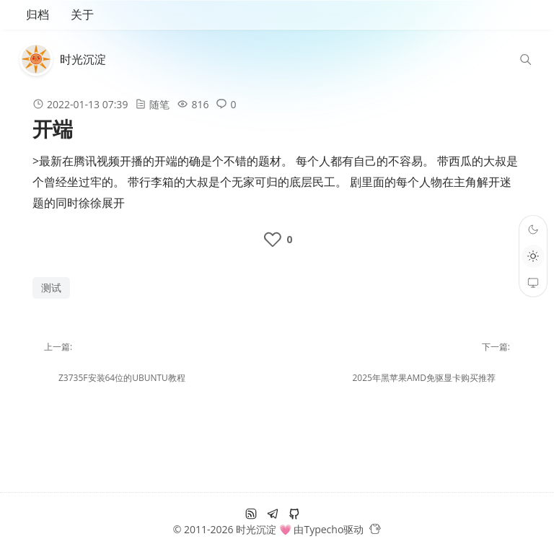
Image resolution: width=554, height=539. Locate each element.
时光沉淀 (83, 59)
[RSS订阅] (251, 513)
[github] (294, 513)
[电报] (272, 513)
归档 (37, 14)
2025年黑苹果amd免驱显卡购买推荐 (424, 378)
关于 (82, 14)
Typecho (323, 529)
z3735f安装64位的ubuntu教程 (121, 378)
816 (199, 104)
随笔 (159, 104)
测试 (51, 287)
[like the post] (276, 239)
